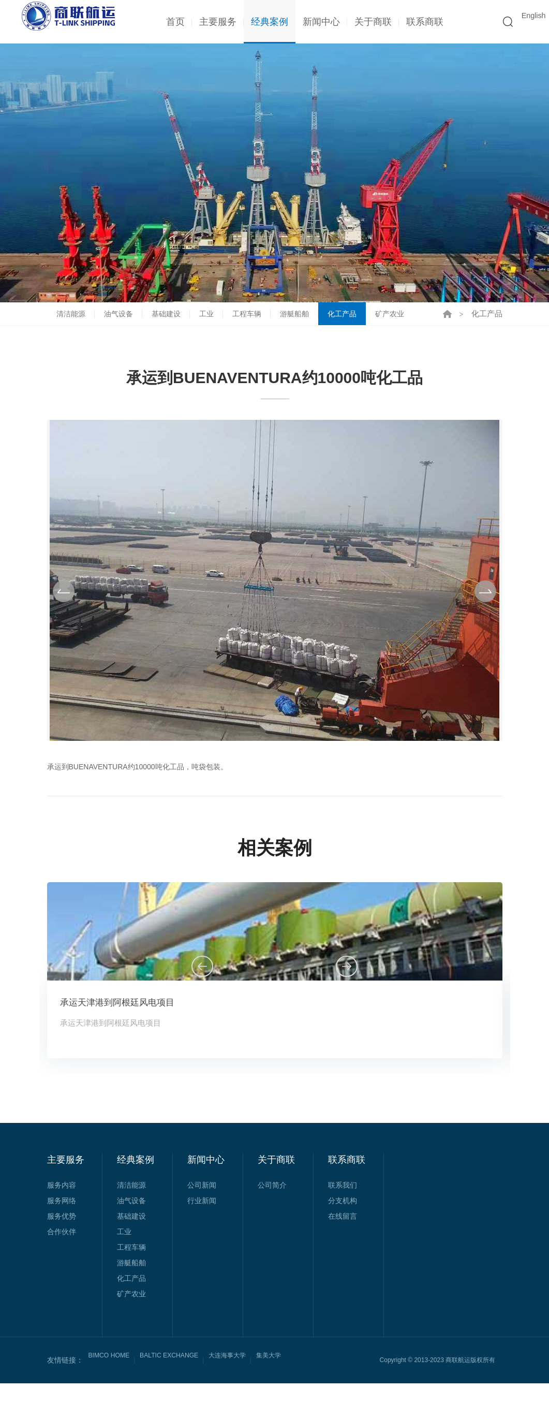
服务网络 (61, 1220)
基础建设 (171, 323)
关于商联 (368, 22)
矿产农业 (404, 323)
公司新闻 (201, 1205)
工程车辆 (255, 323)
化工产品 (354, 323)
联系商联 (420, 22)
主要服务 (213, 22)
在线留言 (342, 1236)
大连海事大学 (246, 1380)
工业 (213, 323)
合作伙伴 (61, 1251)
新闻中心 (316, 22)
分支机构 (342, 1220)
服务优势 (61, 1236)
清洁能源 (71, 323)
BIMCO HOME (112, 1380)
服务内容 (61, 1205)
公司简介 (272, 1205)
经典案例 (265, 22)
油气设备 (121, 323)
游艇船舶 (304, 323)
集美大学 (292, 1380)
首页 (170, 22)
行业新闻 (201, 1220)
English (527, 22)
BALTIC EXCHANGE (179, 1380)
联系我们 (342, 1205)
